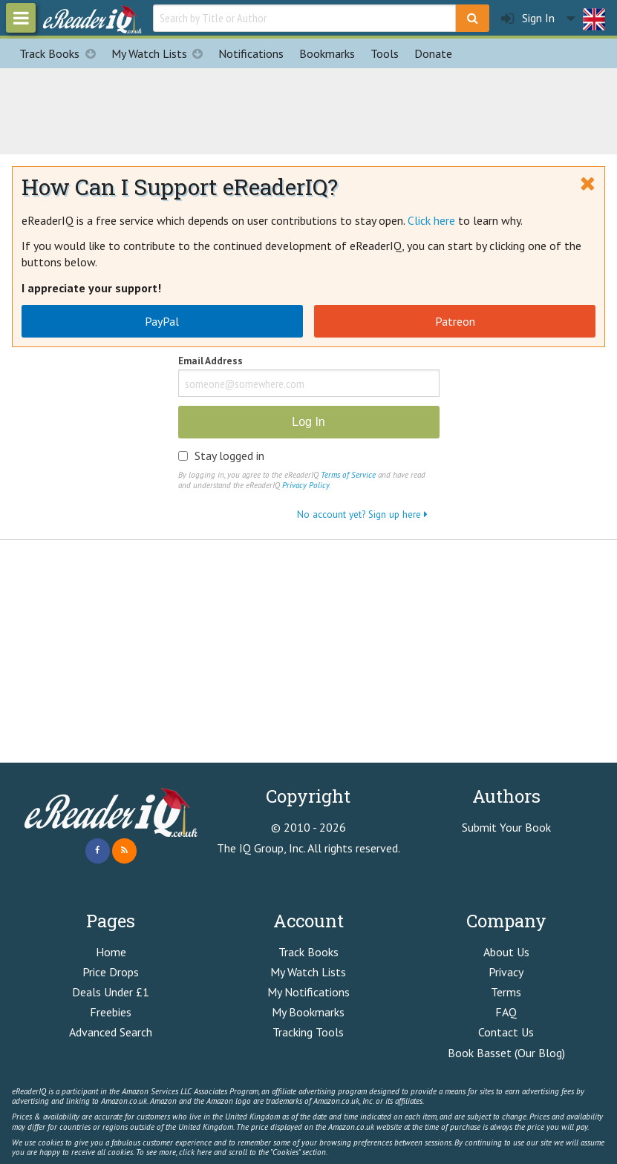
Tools (384, 53)
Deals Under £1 (110, 991)
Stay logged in (229, 455)
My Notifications (308, 991)
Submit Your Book (506, 827)
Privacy (506, 971)
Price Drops (110, 971)
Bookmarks (327, 53)
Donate (433, 53)
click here (195, 1152)
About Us (506, 951)
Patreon (455, 321)
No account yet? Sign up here (362, 514)
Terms (506, 991)
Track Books (61, 53)
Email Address (210, 361)
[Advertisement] (309, 109)
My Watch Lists (161, 53)
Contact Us (506, 1032)
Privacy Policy (305, 485)
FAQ (506, 1011)
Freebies (110, 1011)
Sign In (528, 18)
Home (111, 951)
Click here (431, 220)
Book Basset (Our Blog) (506, 1052)
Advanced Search (110, 1032)
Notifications (251, 53)
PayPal (162, 321)
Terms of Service (348, 475)
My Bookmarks (308, 1011)
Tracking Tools (308, 1032)
